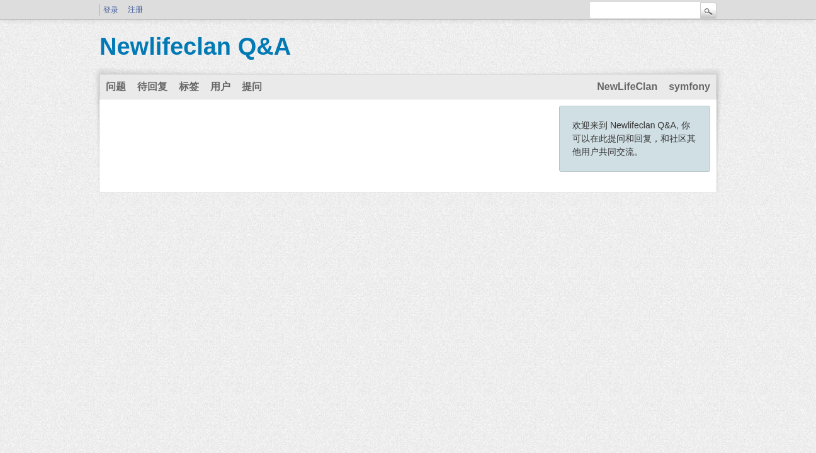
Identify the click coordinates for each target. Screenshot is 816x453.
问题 (116, 86)
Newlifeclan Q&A (195, 46)
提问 (252, 86)
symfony (689, 86)
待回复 (152, 86)
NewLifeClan (627, 86)
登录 (110, 10)
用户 (220, 86)
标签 (189, 86)
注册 (135, 9)
